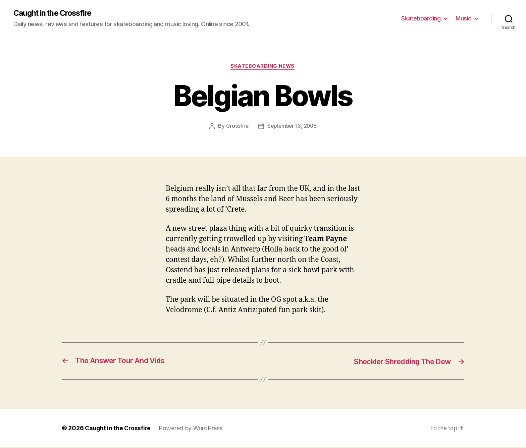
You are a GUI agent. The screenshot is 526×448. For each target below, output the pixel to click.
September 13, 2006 (292, 126)
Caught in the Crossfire (55, 13)
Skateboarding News (263, 67)
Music (463, 18)
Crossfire (235, 126)
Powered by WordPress (192, 429)
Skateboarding (421, 18)
